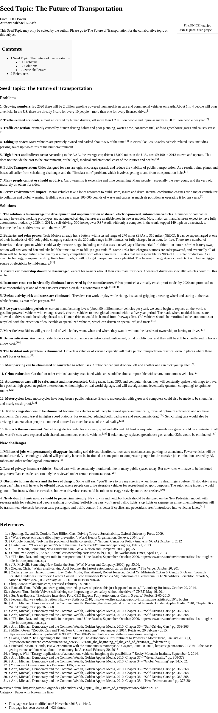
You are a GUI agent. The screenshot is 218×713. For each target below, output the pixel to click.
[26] (104, 433)
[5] (75, 146)
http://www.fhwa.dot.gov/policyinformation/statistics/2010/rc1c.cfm (141, 599)
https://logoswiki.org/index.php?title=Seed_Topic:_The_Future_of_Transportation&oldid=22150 (90, 688)
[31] (202, 506)
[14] (116, 286)
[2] (207, 119)
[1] (149, 110)
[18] (18, 342)
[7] (186, 171)
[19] (32, 355)
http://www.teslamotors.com (30, 584)
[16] (153, 320)
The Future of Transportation (107, 30)
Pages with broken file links (34, 692)
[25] (121, 420)
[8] (201, 196)
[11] (109, 248)
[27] (214, 433)
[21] (196, 372)
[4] (127, 140)
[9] (65, 226)
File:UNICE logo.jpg (197, 25)
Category (6, 692)
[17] (202, 329)
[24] (161, 415)
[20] (193, 364)
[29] (113, 472)
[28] (62, 459)
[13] (111, 286)
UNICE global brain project (195, 30)
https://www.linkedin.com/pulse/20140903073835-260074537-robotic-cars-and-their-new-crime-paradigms (83, 634)
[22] (11, 389)
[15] (52, 299)
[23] (34, 402)
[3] (1, 132)
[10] (189, 243)
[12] (52, 262)
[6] (157, 158)
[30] (162, 489)
